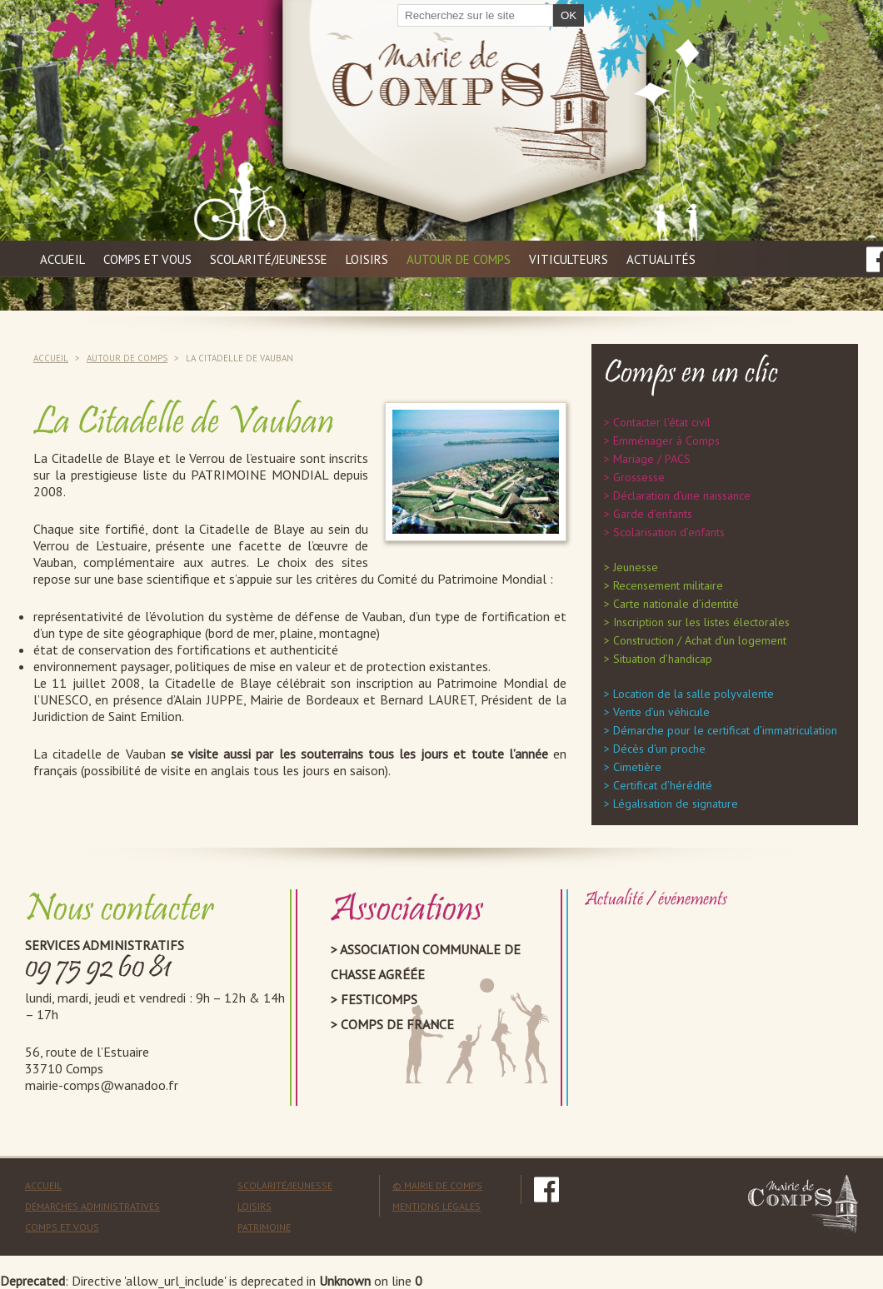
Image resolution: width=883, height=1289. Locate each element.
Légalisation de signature (675, 803)
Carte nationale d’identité (676, 603)
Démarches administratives (92, 1206)
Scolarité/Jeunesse (284, 1185)
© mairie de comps (437, 1185)
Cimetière (637, 766)
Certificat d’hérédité (662, 785)
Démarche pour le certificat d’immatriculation (725, 730)
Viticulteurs (568, 259)
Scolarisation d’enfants (669, 532)
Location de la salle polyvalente (693, 693)
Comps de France (397, 1024)
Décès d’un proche (659, 748)
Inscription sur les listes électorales (701, 622)
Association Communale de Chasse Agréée (426, 962)
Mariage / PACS (652, 458)
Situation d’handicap (662, 658)
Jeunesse (635, 567)
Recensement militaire (668, 585)
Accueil (62, 259)
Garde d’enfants (652, 513)
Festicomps (379, 999)
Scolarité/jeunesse (268, 259)
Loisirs (367, 259)
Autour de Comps (459, 259)
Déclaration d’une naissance (682, 495)
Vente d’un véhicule (661, 711)
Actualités (661, 259)
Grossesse (639, 477)
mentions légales (436, 1206)
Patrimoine (264, 1227)
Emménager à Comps (666, 440)
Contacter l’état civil (662, 422)
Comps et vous (147, 259)
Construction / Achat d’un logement (699, 640)
